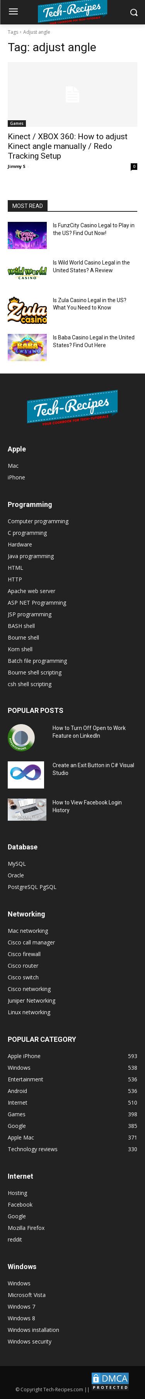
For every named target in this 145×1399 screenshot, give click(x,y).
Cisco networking (29, 989)
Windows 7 (21, 1306)
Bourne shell (23, 637)
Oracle (16, 875)
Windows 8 (21, 1318)
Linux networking (29, 1012)
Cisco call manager (31, 942)
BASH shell (21, 625)
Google (17, 1216)
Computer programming (38, 521)
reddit (15, 1239)
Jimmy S (17, 166)
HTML (15, 567)
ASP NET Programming (37, 602)
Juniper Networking (31, 1000)
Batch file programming (37, 660)
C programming (27, 532)
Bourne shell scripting (34, 672)
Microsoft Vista (27, 1295)
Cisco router (23, 965)
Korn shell (20, 649)
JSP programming (29, 614)
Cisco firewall (24, 954)
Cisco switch (23, 977)
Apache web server (31, 591)
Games (17, 123)
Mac (13, 465)
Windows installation (33, 1329)
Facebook (20, 1204)
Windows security (29, 1341)
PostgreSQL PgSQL (32, 887)
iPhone (16, 477)
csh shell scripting (29, 684)
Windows (19, 1283)
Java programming (31, 556)
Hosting (17, 1193)
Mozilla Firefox (26, 1227)
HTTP (15, 579)
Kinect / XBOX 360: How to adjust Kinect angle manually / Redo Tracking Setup (68, 146)
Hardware (20, 544)
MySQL (17, 863)
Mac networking (28, 930)
